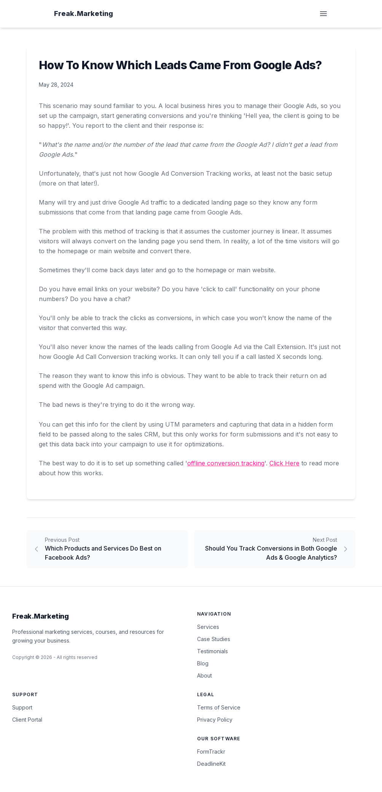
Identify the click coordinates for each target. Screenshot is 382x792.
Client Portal (27, 719)
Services (208, 627)
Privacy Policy (214, 719)
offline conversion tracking (225, 463)
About (204, 675)
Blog (203, 663)
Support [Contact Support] (22, 707)
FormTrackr (211, 751)
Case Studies (213, 639)
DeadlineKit (211, 763)
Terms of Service (218, 707)
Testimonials (212, 651)
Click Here (284, 463)
